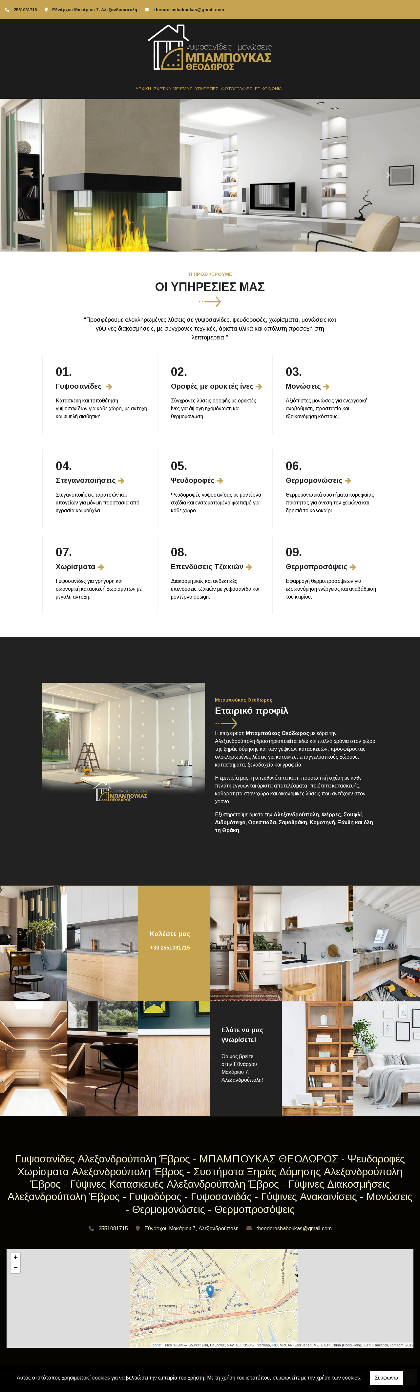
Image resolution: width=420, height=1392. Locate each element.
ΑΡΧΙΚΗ (143, 88)
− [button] (15, 1268)
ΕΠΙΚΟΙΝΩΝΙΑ (268, 88)
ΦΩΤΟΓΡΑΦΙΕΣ (236, 88)
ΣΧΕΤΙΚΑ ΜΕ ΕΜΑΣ (173, 88)
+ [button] (15, 1258)
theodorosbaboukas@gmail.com (189, 9)
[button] (31, 175)
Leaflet (156, 1345)
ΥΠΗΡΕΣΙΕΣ (206, 88)
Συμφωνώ (386, 1378)
